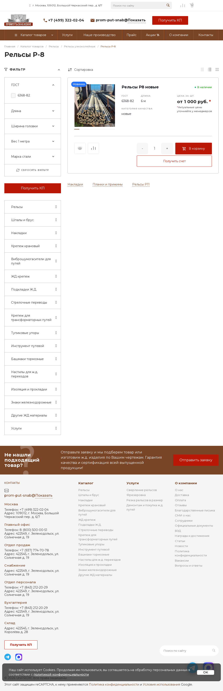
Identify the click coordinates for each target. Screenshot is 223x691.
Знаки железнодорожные (97, 570)
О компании (186, 483)
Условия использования (161, 684)
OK (205, 672)
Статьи (180, 541)
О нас (179, 490)
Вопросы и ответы (188, 565)
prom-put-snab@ (121, 20)
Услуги (133, 483)
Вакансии (182, 560)
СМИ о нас (183, 515)
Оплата (180, 500)
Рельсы (84, 490)
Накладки (75, 184)
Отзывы (181, 505)
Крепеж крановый (92, 505)
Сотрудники (184, 520)
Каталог (85, 483)
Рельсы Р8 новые (140, 87)
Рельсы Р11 (141, 184)
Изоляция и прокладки (95, 564)
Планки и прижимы (108, 184)
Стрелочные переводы (95, 530)
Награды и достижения (192, 535)
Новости (181, 546)
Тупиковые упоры (91, 544)
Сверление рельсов (142, 490)
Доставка (182, 495)
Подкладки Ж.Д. (89, 524)
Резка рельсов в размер (145, 500)
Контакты (12, 482)
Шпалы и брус (88, 495)
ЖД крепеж (87, 519)
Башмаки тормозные (93, 554)
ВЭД (178, 530)
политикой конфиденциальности (61, 674)
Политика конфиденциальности (114, 684)
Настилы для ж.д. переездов (99, 559)
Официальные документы (194, 525)
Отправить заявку (195, 460)
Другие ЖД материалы (95, 575)
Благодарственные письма (195, 510)
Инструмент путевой (94, 549)
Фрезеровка (136, 495)
